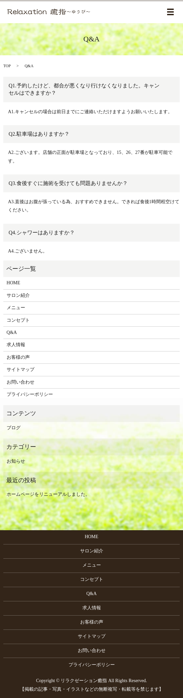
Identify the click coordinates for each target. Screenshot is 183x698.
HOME (13, 282)
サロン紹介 (18, 295)
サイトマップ (20, 369)
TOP (7, 66)
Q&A (12, 332)
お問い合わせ (20, 382)
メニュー (16, 307)
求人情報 (16, 344)
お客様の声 (18, 357)
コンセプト (18, 320)
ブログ (14, 427)
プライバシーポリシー (30, 394)
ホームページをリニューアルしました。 (48, 494)
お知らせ (16, 461)
